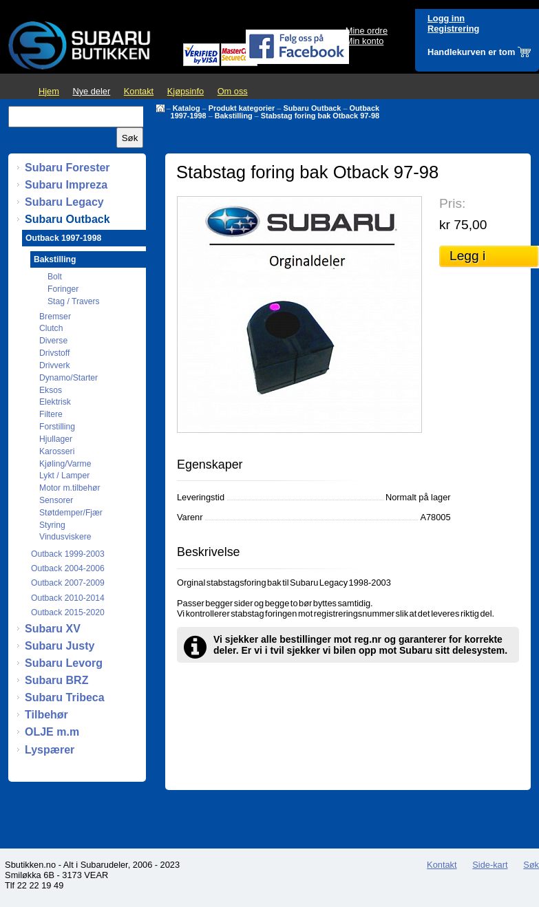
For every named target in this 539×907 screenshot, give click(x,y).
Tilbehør (46, 715)
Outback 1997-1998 (63, 238)
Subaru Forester (67, 167)
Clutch (51, 328)
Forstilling (57, 426)
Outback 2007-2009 (68, 583)
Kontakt (139, 91)
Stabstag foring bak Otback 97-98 (320, 115)
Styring (52, 525)
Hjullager (55, 439)
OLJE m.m (52, 732)
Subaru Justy (59, 646)
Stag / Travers (73, 301)
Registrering (453, 28)
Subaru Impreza (66, 185)
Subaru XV (53, 628)
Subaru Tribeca (65, 697)
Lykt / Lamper (64, 475)
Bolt (54, 276)
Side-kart (489, 865)
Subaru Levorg (64, 663)
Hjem (49, 91)
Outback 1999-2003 (68, 554)
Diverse (53, 340)
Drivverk (54, 365)
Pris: (452, 203)
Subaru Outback (312, 108)
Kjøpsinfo (185, 91)
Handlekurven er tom (471, 52)
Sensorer (56, 500)
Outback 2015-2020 (68, 612)
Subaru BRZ (56, 680)
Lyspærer (49, 750)
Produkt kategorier (242, 108)
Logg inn (446, 18)
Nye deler (91, 91)
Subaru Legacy (64, 202)
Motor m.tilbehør (70, 488)
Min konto (364, 41)
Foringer (62, 289)
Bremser (55, 316)
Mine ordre (367, 30)
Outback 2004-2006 (68, 568)
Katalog (186, 108)
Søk (531, 865)
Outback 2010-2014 (68, 598)
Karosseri (56, 451)
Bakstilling (234, 115)
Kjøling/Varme (65, 464)
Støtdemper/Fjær (71, 512)
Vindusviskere (65, 537)
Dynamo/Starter (68, 378)
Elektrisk (55, 402)
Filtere (51, 414)
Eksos (50, 390)
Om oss (233, 91)
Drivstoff (54, 353)
